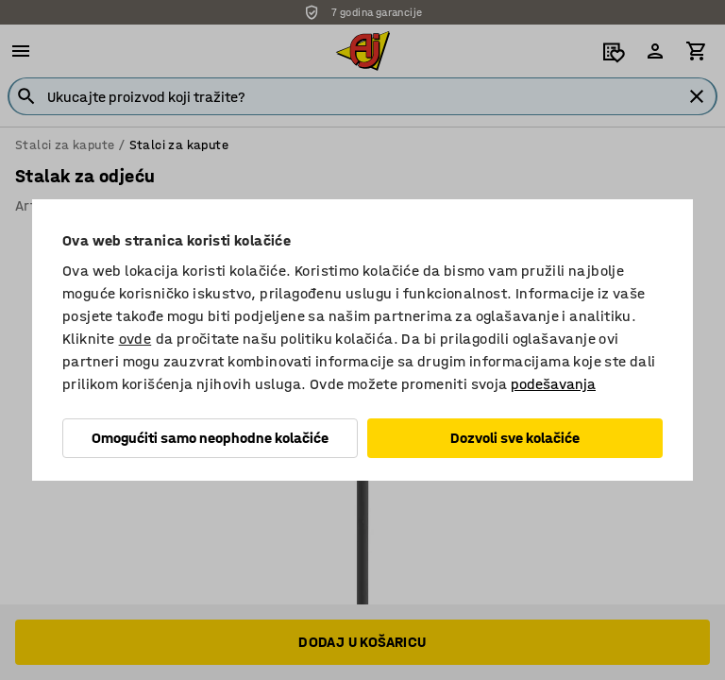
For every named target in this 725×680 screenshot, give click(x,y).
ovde (135, 339)
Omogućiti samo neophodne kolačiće (210, 438)
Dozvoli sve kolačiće (515, 438)
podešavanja (553, 384)
